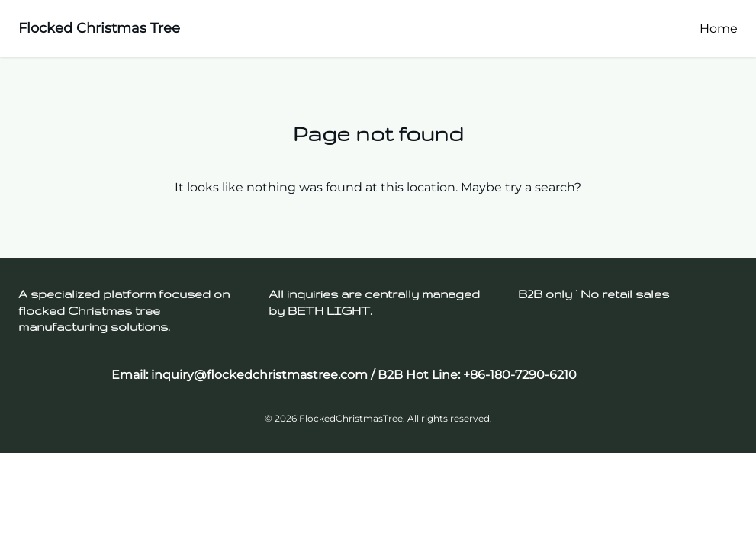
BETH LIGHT (329, 310)
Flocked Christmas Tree (99, 28)
